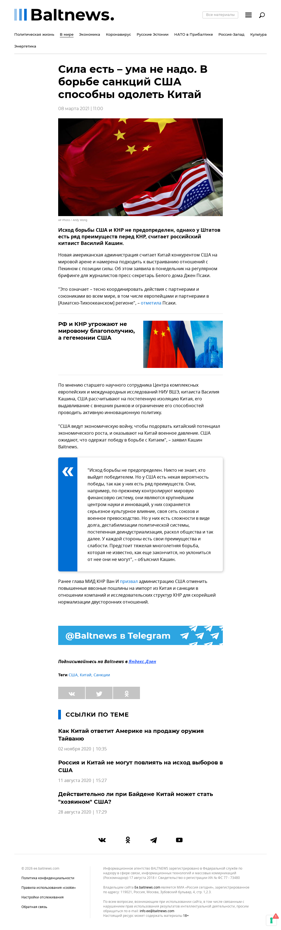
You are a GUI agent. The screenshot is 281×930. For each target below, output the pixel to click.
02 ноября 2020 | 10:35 (82, 749)
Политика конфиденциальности (47, 878)
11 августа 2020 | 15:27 (82, 780)
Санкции (102, 675)
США (73, 675)
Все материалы (220, 14)
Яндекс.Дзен (142, 662)
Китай (85, 675)
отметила (151, 303)
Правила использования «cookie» (48, 887)
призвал (129, 581)
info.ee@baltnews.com (157, 911)
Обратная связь (34, 906)
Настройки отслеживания (42, 897)
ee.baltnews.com (147, 887)
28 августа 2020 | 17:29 (82, 812)
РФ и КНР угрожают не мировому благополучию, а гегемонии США (96, 331)
